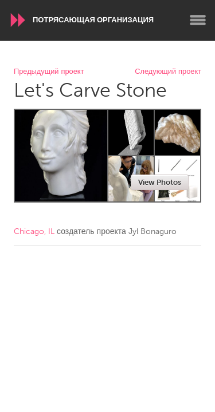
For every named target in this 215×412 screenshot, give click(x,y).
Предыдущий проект (49, 72)
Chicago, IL (34, 231)
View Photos (159, 182)
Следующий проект (168, 72)
